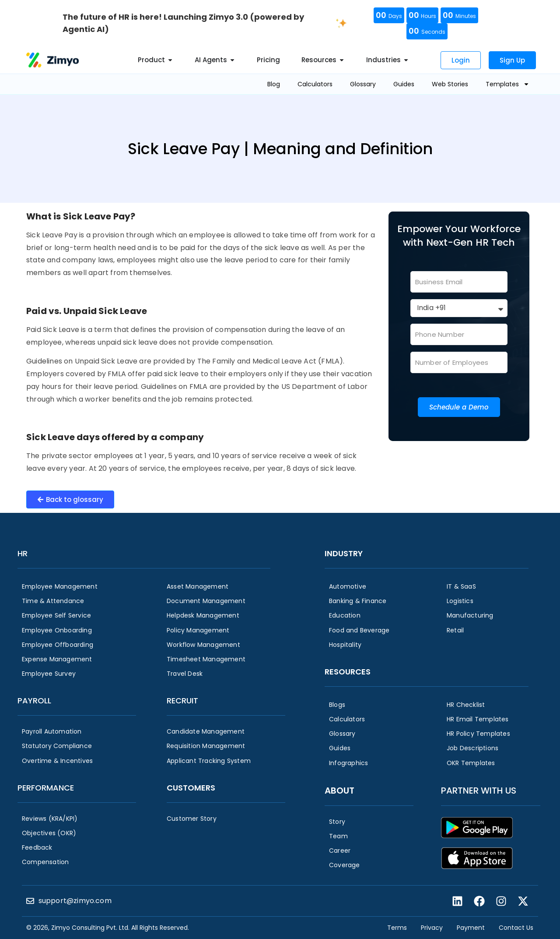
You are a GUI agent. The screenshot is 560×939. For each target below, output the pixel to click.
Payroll (34, 700)
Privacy (432, 927)
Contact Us (516, 927)
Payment (471, 927)
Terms (397, 927)
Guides (403, 84)
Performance (46, 787)
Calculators (315, 84)
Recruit (182, 700)
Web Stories (450, 84)
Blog (273, 84)
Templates (507, 84)
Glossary (363, 84)
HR (23, 553)
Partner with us (478, 790)
